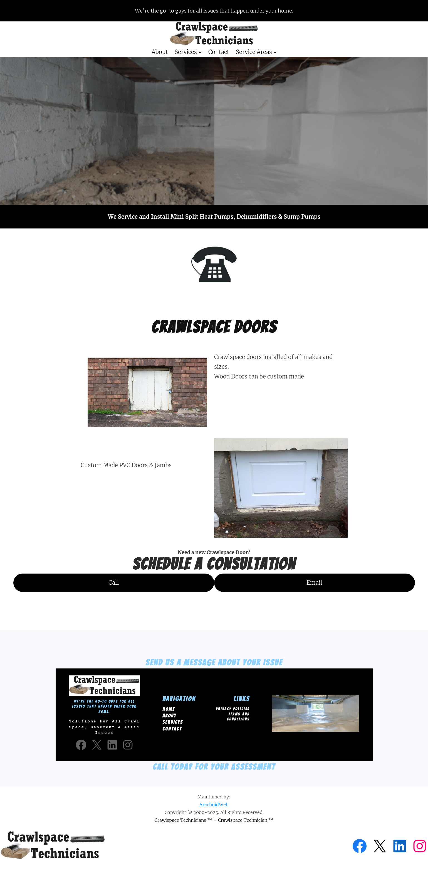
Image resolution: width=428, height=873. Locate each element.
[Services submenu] (200, 52)
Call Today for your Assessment (214, 765)
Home (168, 708)
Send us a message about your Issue (214, 662)
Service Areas (254, 51)
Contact (172, 728)
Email (314, 582)
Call (113, 582)
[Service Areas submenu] (275, 52)
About (169, 714)
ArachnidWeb (214, 803)
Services (186, 51)
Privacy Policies (233, 708)
